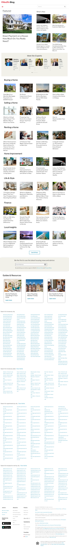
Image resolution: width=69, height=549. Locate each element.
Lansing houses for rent (35, 489)
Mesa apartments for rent (36, 435)
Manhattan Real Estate (35, 335)
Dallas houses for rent (21, 470)
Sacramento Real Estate (49, 354)
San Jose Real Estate (62, 319)
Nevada (32, 387)
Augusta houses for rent (7, 476)
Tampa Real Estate (62, 345)
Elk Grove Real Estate (21, 332)
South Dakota (47, 394)
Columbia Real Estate (21, 321)
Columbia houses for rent (8, 496)
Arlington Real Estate (7, 319)
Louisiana (19, 384)
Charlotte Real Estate (7, 354)
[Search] (65, 6)
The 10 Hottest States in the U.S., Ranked (58, 243)
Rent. (25, 524)
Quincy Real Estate (48, 341)
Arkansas (5, 376)
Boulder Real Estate (7, 341)
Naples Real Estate (34, 351)
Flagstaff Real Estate (21, 337)
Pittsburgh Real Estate (48, 332)
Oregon (45, 383)
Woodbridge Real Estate (63, 362)
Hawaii (18, 371)
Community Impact (16, 512)
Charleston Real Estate (7, 353)
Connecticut (5, 384)
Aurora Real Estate (6, 324)
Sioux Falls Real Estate (62, 337)
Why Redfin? (15, 510)
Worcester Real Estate (62, 364)
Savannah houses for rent (63, 473)
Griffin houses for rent (21, 494)
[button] (2, 6)
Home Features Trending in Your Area (11, 295)
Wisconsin (60, 384)
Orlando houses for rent (49, 478)
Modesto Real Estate (35, 346)
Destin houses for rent (21, 475)
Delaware (5, 387)
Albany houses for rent (7, 470)
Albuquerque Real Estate (8, 314)
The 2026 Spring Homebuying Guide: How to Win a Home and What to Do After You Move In (59, 47)
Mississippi (33, 379)
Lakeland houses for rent (35, 486)
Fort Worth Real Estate (21, 345)
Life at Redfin (15, 516)
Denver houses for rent (21, 473)
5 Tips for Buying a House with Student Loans (59, 218)
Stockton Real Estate (62, 341)
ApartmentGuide (27, 526)
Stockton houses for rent (63, 479)
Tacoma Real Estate (62, 343)
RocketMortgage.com (60, 534)
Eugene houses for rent (21, 479)
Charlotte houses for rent (8, 486)
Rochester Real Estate (48, 353)
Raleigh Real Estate (48, 343)
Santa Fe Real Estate (62, 325)
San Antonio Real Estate (49, 359)
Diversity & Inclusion (17, 514)
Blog (14, 522)
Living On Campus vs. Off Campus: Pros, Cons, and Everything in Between (58, 145)
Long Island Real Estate (35, 329)
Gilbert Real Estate (20, 353)
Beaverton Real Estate (7, 332)
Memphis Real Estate (35, 338)
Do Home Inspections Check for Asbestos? (26, 96)
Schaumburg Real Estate (63, 330)
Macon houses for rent (35, 492)
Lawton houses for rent (35, 491)
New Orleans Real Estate (35, 356)
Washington (60, 378)
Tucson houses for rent (62, 484)
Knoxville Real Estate (35, 322)
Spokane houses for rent (63, 475)
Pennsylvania (46, 384)
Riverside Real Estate (48, 351)
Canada (26, 536)
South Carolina (47, 391)
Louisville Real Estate (35, 332)
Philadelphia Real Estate (49, 329)
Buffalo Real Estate (7, 346)
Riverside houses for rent (49, 492)
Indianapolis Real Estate (35, 314)
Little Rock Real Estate (35, 327)
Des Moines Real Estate (21, 327)
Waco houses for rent (62, 492)
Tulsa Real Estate (61, 350)
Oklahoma (46, 379)
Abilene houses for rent (7, 468)
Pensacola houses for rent (49, 479)
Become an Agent (5, 510)
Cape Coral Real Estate (7, 350)
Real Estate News (16, 524)
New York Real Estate (48, 314)
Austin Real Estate (6, 325)
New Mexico (33, 396)
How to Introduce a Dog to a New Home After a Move (59, 194)
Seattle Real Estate (62, 333)
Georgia (4, 392)
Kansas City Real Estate (35, 321)
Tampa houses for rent (62, 481)
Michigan (32, 375)
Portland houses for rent (49, 486)
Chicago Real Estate (21, 314)
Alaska (4, 373)
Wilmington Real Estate (62, 361)
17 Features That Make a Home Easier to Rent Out (26, 143)
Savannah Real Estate (62, 329)
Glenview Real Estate (21, 354)
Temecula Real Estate (62, 346)
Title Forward (26, 528)
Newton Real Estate (48, 316)
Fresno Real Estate (20, 350)
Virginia (59, 376)
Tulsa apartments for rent (63, 435)
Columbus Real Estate (21, 322)
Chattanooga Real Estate (8, 356)
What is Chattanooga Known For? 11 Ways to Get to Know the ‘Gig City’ (26, 245)
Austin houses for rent (7, 478)
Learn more (8, 300)
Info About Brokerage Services (44, 525)
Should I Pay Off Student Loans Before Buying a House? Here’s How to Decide (26, 220)
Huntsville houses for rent (36, 470)
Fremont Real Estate (21, 348)
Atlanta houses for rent (7, 475)
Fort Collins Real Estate (21, 338)
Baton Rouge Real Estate (8, 330)
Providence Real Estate (49, 340)
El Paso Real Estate (20, 330)
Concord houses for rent (21, 468)
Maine (18, 387)
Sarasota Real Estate (62, 327)
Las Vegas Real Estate (35, 325)
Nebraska (32, 384)
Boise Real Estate (6, 338)
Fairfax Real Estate (20, 335)
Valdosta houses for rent (63, 487)
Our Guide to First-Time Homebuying (56, 294)
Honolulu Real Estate (21, 358)
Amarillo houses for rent (7, 471)
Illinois (18, 375)
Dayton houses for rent (21, 471)
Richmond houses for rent (49, 491)
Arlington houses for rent (8, 473)
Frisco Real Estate (20, 351)
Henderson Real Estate (21, 356)
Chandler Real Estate (7, 351)
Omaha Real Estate (48, 322)
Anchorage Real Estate (7, 317)
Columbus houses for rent (8, 497)
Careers (3, 514)
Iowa (18, 378)
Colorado (5, 383)
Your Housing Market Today (32, 294)
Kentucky (18, 381)
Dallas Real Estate (20, 324)
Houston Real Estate (21, 359)
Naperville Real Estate (35, 350)
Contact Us (26, 510)
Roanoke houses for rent (49, 494)
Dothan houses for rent (21, 476)
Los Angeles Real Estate (35, 330)
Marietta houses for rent (35, 494)
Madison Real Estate (35, 333)
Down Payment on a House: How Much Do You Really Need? (15, 38)
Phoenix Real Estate (48, 330)
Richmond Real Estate (48, 350)
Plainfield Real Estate (48, 333)
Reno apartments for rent (49, 442)
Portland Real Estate (48, 337)
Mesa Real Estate (34, 340)
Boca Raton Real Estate (7, 337)
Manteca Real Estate (35, 337)
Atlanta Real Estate (7, 322)
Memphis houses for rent (35, 496)
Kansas (18, 379)
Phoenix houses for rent (49, 481)
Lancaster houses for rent (36, 487)
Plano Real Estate (47, 335)
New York (46, 371)
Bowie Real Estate (6, 343)
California (5, 379)
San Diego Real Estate (62, 314)
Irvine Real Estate (34, 316)
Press (14, 518)
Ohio (45, 378)
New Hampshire (34, 389)
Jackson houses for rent (35, 475)
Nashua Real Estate (34, 353)
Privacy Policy (48, 268)
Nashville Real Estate (35, 354)
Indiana (18, 376)
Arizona (4, 375)
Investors (14, 520)
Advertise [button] (25, 514)
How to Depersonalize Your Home (59, 118)
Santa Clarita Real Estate (63, 324)
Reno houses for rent (48, 489)
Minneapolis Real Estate (35, 345)
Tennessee (46, 397)
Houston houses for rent (35, 468)
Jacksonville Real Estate (35, 317)
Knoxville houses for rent (35, 483)
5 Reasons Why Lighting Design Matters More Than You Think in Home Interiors (42, 196)
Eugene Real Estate (20, 333)
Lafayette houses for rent (36, 484)
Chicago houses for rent (7, 491)
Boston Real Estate (6, 340)
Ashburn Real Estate (7, 321)
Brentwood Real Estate (7, 345)
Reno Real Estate (47, 348)
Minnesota (33, 376)
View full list (19, 368)
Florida (4, 391)
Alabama (5, 371)
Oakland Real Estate (48, 317)
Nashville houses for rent (49, 476)
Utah (59, 373)
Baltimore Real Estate (7, 329)
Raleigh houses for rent (48, 487)
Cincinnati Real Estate (21, 316)
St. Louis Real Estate (62, 338)
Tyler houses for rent (62, 486)
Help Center (26, 512)
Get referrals (4, 512)
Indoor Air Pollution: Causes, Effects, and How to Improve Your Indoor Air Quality (59, 171)
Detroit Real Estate (20, 329)
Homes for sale (10, 371)
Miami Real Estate (34, 341)
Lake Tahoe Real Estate (35, 324)
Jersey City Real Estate (35, 319)
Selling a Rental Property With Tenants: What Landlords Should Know (41, 120)
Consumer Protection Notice (55, 525)
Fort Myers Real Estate (21, 343)
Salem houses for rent (62, 468)
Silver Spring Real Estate (63, 335)
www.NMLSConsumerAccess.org (49, 528)
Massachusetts (34, 371)
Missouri (32, 383)
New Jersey (33, 392)
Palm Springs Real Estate (49, 327)
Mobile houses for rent (48, 468)
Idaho (18, 373)
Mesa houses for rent (35, 497)
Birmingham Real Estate (7, 335)
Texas (59, 371)
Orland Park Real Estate (49, 324)
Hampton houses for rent (22, 496)
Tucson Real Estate (62, 348)
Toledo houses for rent (62, 483)
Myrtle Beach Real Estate (35, 348)
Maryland (18, 389)
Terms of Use (40, 268)
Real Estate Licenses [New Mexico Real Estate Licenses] (44, 523)
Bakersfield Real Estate (7, 327)
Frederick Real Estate (21, 346)
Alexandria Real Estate (7, 316)
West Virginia (60, 381)
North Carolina (47, 375)
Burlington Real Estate (7, 348)
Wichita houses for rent (62, 497)
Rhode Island (46, 387)
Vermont (60, 375)
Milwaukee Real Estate (35, 343)
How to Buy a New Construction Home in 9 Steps (59, 96)
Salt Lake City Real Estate (49, 358)
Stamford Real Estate (62, 340)
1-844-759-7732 (52, 537)
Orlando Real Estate (48, 325)
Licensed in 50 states (60, 528)
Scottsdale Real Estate (62, 332)
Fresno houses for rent (21, 487)
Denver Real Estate (20, 325)
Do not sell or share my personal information (43, 512)
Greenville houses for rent (22, 492)
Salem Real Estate (48, 356)
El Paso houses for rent (21, 478)
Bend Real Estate (6, 333)
